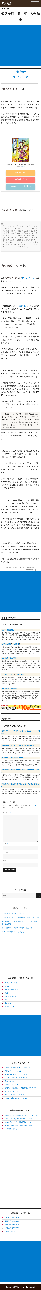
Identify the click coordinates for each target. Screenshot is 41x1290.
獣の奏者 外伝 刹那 (11, 989)
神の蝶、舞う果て (11, 983)
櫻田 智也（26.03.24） (12, 1224)
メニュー (35, 3)
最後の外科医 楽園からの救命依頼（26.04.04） (21, 1088)
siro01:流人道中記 (11, 1129)
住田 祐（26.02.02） (12, 1231)
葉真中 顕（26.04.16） (12, 1221)
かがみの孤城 (6, 644)
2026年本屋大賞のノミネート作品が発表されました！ (20, 917)
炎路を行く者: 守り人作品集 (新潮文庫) (20, 164)
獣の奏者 (8, 1003)
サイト (5, 860)
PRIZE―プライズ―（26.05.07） (16, 1078)
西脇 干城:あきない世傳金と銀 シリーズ (18, 1119)
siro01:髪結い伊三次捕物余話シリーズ (18, 1122)
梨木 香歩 (13, 658)
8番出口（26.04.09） (12, 1084)
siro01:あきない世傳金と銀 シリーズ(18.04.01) (21, 1115)
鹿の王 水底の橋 (10, 996)
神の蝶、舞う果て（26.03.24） (15, 1095)
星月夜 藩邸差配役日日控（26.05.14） (18, 1074)
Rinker (23, 166)
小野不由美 (20, 674)
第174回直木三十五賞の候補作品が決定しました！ (19, 928)
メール (6, 852)
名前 (5, 844)
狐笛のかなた (9, 986)
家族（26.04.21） (11, 1081)
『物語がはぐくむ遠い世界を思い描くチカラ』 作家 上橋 (20, 785)
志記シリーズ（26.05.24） (14, 1071)
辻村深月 (16, 644)
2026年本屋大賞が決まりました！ (13, 913)
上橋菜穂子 (10, 630)
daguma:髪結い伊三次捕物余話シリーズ (18, 1125)
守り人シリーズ (20, 77)
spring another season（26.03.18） (17, 1098)
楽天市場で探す (20, 179)
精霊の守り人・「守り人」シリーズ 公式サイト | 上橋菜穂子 (20, 732)
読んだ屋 (6, 3)
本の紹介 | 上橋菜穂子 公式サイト (13, 758)
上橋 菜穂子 (20, 71)
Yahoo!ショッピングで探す (20, 186)
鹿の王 (7, 1000)
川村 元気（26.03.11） (12, 1228)
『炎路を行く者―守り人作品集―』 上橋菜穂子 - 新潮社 (20, 771)
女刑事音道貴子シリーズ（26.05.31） (18, 1067)
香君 (3, 630)
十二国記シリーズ (8, 674)
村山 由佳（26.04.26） (12, 1218)
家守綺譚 (5, 658)
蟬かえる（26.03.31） (12, 1091)
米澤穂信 (14, 689)
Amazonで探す (20, 172)
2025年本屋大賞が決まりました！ (13, 932)
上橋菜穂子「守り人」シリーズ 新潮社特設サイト (19, 745)
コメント (7, 813)
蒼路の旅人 (22, 306)
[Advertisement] (20, 45)
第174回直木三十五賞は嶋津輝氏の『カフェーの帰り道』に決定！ (20, 922)
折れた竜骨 (5, 689)
